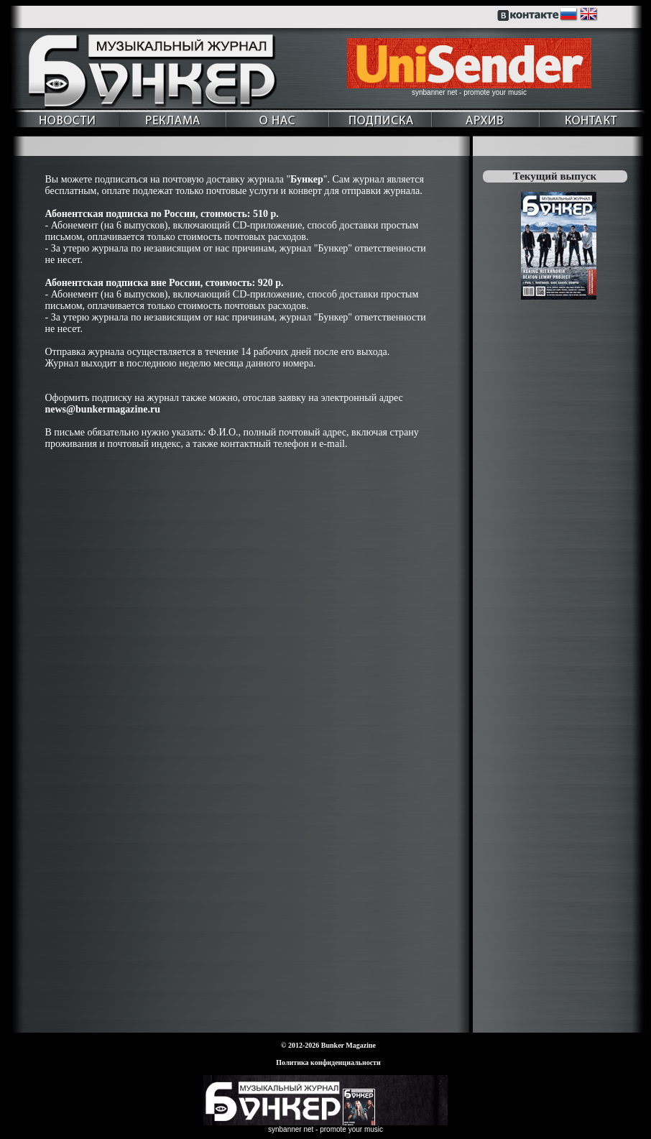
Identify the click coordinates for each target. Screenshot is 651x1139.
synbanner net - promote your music (469, 92)
